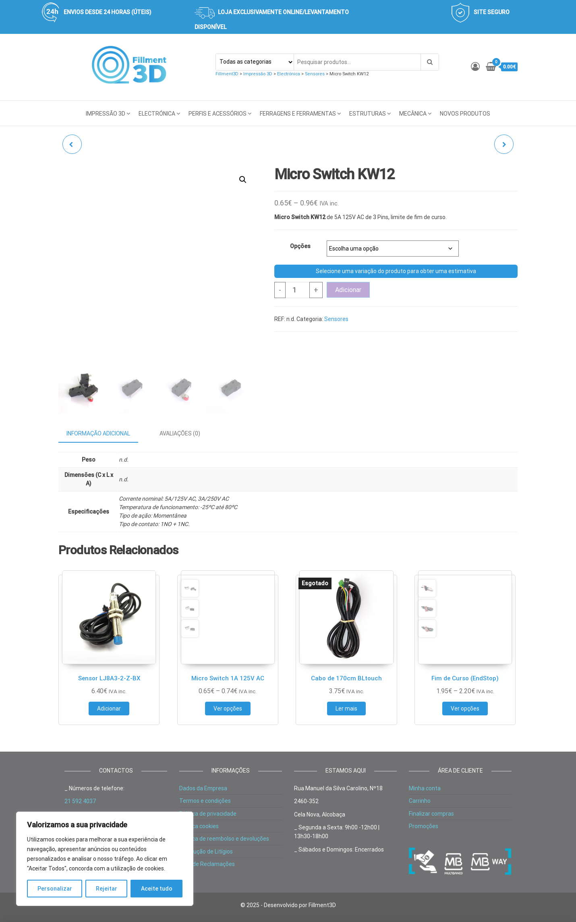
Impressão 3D (105, 113)
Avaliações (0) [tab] (180, 433)
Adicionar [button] (109, 708)
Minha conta (425, 788)
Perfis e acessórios (218, 113)
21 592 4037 (80, 801)
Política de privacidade (207, 813)
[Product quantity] (297, 290)
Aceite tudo (156, 888)
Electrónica (157, 113)
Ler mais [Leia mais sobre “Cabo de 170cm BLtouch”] (346, 708)
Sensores (336, 319)
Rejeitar (106, 888)
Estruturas (367, 113)
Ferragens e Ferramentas (298, 113)
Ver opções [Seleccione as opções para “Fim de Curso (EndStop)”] (465, 708)
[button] (243, 179)
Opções (300, 246)
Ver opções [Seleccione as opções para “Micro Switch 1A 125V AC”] (227, 708)
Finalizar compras (431, 813)
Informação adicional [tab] (98, 433)
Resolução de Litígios (206, 851)
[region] (104, 859)
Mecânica (413, 113)
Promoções (423, 826)
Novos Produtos (465, 113)
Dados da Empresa (203, 788)
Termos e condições (205, 801)
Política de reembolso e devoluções (224, 838)
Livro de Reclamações (207, 864)
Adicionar (348, 290)
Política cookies (199, 826)
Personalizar (54, 888)
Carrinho (420, 801)
